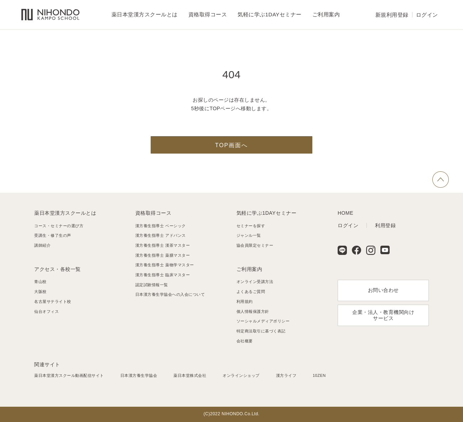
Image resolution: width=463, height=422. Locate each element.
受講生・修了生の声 (52, 235)
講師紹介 (42, 245)
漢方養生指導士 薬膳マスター (162, 255)
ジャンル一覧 (248, 235)
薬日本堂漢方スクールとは (65, 213)
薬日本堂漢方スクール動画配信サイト (69, 375)
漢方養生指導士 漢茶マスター (162, 245)
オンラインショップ (241, 375)
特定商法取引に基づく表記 (261, 331)
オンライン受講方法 (255, 281)
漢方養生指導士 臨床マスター (162, 275)
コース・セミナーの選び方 (58, 226)
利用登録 (385, 225)
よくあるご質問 (250, 291)
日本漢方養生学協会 (138, 375)
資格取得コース (153, 213)
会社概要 (244, 341)
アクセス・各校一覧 (57, 269)
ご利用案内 (249, 269)
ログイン (427, 15)
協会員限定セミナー (255, 245)
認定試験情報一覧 (151, 285)
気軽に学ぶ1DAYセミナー (266, 213)
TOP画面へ (231, 145)
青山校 (40, 281)
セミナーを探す (250, 226)
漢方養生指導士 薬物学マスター (164, 265)
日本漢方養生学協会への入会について (170, 294)
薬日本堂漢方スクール (50, 15)
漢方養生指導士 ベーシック (160, 226)
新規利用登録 (392, 15)
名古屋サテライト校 (52, 301)
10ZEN (319, 375)
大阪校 (40, 291)
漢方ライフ (286, 375)
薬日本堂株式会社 (189, 375)
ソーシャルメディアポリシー (263, 321)
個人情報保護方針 (252, 311)
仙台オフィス (46, 311)
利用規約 (244, 301)
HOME (345, 213)
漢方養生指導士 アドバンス (160, 235)
